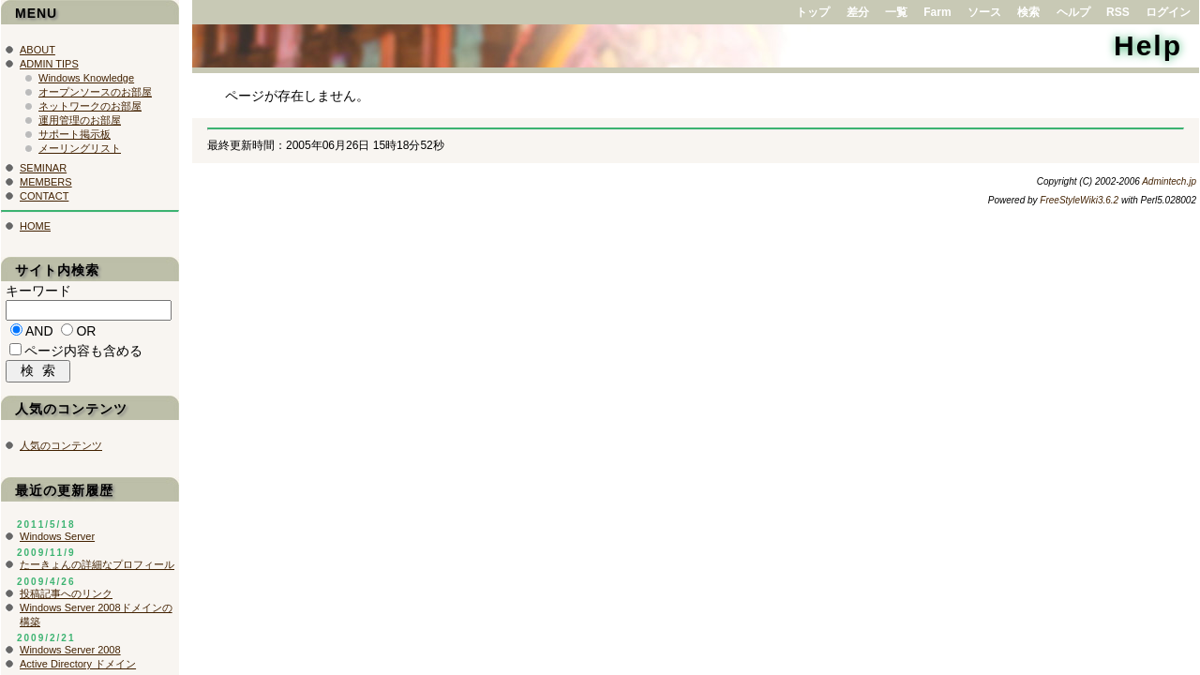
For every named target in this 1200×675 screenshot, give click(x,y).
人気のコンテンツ (61, 450)
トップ (813, 12)
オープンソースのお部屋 (95, 92)
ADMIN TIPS (49, 63)
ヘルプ (1073, 12)
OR (86, 333)
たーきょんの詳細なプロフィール (97, 569)
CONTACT (44, 196)
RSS (1118, 12)
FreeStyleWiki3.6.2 (1079, 200)
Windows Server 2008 (70, 654)
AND (39, 333)
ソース (984, 12)
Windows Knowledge (86, 77)
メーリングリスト (79, 148)
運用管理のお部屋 (79, 120)
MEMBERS (46, 182)
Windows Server (57, 541)
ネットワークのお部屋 (90, 106)
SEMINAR (43, 167)
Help (1148, 45)
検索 (1028, 12)
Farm (937, 12)
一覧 (896, 12)
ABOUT (37, 49)
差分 (858, 12)
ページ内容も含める (83, 353)
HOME (35, 226)
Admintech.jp (1169, 181)
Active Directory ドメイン (78, 668)
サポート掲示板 (74, 134)
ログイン (1168, 12)
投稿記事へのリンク (66, 598)
